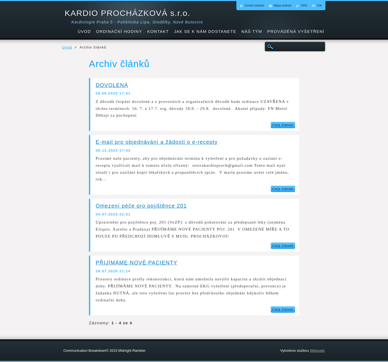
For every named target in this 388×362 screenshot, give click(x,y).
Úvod (67, 47)
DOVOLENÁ (112, 85)
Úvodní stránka (254, 5)
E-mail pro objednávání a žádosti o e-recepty (157, 142)
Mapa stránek (282, 5)
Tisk (319, 5)
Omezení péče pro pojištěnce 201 (141, 206)
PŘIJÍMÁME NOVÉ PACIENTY (136, 263)
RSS (304, 5)
